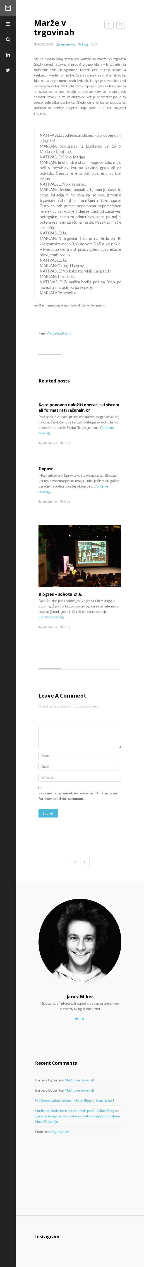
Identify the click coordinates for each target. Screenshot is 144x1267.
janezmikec (65, 44)
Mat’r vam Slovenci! (79, 1080)
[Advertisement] (72, 1184)
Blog (85, 44)
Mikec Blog (8, 8)
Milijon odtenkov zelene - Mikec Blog (63, 1100)
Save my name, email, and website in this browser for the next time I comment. (78, 796)
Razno (66, 333)
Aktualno (54, 333)
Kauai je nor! (105, 1100)
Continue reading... (52, 617)
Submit (48, 813)
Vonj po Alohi (59, 1131)
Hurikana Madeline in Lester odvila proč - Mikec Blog (74, 1110)
